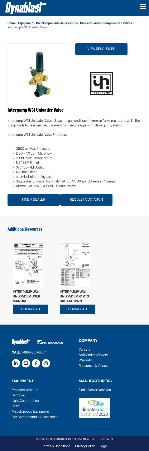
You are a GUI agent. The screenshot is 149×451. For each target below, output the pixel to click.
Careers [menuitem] (84, 349)
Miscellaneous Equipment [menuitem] (30, 412)
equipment (26, 23)
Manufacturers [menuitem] (95, 381)
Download (30, 309)
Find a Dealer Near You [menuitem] (95, 390)
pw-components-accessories (57, 23)
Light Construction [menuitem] (25, 401)
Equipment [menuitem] (23, 381)
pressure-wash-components (100, 23)
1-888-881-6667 (33, 352)
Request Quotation (86, 199)
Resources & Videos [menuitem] (93, 366)
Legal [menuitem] (103, 446)
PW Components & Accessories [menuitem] (35, 417)
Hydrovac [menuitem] (18, 395)
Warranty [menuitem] (85, 360)
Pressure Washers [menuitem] (25, 390)
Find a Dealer (33, 199)
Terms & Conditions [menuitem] (56, 446)
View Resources (101, 49)
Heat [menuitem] (15, 406)
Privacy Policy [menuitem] (85, 446)
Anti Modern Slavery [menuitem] (93, 355)
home (12, 23)
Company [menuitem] (88, 341)
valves (127, 23)
